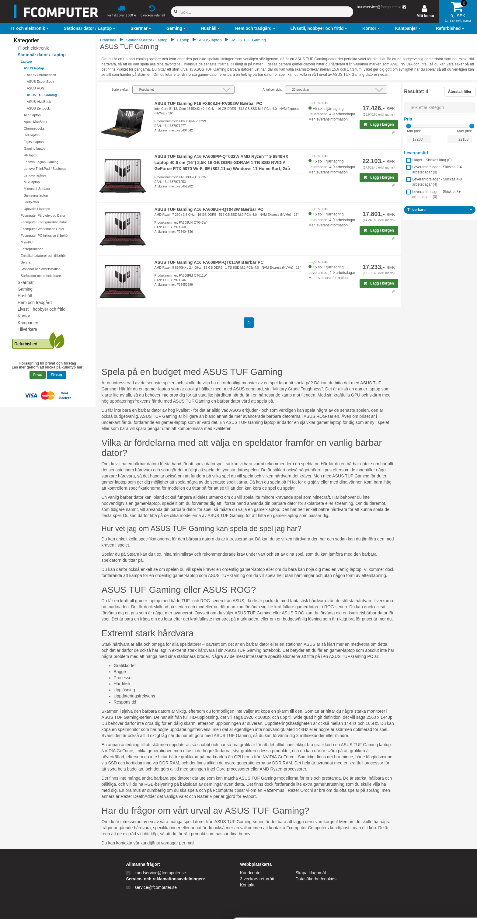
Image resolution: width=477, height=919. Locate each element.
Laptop (26, 61)
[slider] (408, 126)
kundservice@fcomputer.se (379, 7)
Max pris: (464, 131)
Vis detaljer (316, 907)
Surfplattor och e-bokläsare (41, 276)
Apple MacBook (35, 122)
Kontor (24, 315)
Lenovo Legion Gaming (41, 162)
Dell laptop (32, 135)
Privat (37, 374)
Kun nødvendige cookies (426, 879)
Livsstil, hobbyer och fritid (41, 309)
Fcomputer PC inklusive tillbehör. (45, 235)
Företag (56, 374)
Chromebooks (34, 128)
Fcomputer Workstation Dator (42, 229)
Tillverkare (27, 329)
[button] (31, 28)
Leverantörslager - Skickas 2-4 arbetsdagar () (437, 169)
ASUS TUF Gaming (42, 95)
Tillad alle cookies (426, 859)
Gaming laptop (35, 148)
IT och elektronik (33, 48)
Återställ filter (460, 91)
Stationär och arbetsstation (41, 269)
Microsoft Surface (37, 188)
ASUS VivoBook (39, 101)
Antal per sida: (272, 89)
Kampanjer (28, 322)
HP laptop (31, 155)
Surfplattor (31, 202)
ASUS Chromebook (41, 75)
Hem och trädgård (35, 302)
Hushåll (25, 295)
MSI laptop (32, 182)
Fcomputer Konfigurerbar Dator (44, 222)
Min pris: (414, 131)
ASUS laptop (34, 68)
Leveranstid (416, 152)
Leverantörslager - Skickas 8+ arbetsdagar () (436, 194)
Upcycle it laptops (37, 209)
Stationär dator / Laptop (42, 54)
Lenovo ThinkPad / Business (45, 168)
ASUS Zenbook (38, 108)
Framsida (108, 40)
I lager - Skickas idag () (431, 160)
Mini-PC (27, 242)
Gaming (25, 289)
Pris (408, 119)
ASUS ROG (35, 88)
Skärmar (26, 282)
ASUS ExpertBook (40, 81)
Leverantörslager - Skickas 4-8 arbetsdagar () (437, 182)
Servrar (26, 262)
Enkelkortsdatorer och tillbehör (43, 255)
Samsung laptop (36, 195)
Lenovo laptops (35, 175)
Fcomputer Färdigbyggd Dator (43, 215)
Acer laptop (32, 115)
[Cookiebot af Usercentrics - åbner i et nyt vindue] (39, 907)
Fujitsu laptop (34, 142)
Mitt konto (425, 16)
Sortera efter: (120, 89)
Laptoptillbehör (32, 249)
